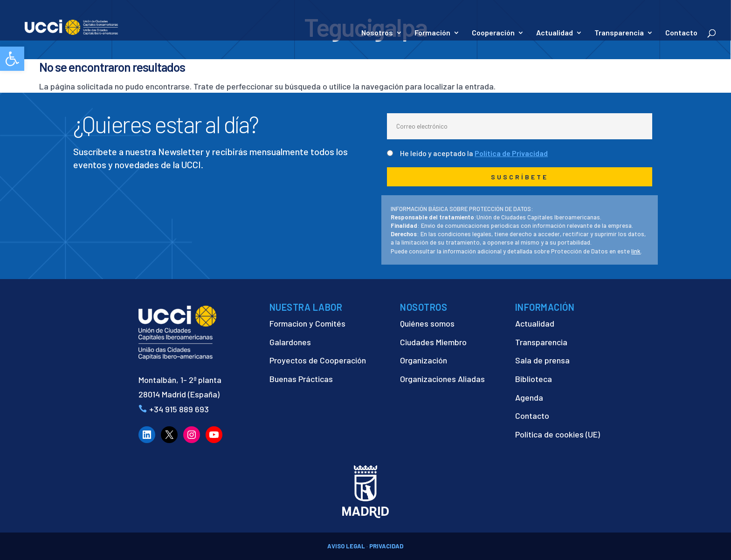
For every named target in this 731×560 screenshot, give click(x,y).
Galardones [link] (290, 342)
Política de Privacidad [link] (511, 153)
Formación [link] (432, 33)
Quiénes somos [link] (427, 323)
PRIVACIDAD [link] (386, 546)
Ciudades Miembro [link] (433, 342)
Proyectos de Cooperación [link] (317, 360)
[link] (12, 59)
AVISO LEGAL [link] (346, 546)
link (636, 251)
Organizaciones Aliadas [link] (442, 379)
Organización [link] (423, 360)
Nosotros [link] (377, 33)
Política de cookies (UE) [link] (557, 434)
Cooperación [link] (493, 33)
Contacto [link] (681, 33)
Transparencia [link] (619, 33)
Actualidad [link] (554, 33)
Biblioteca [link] (533, 379)
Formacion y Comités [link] (307, 323)
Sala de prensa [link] (542, 360)
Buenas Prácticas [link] (301, 379)
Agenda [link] (529, 397)
